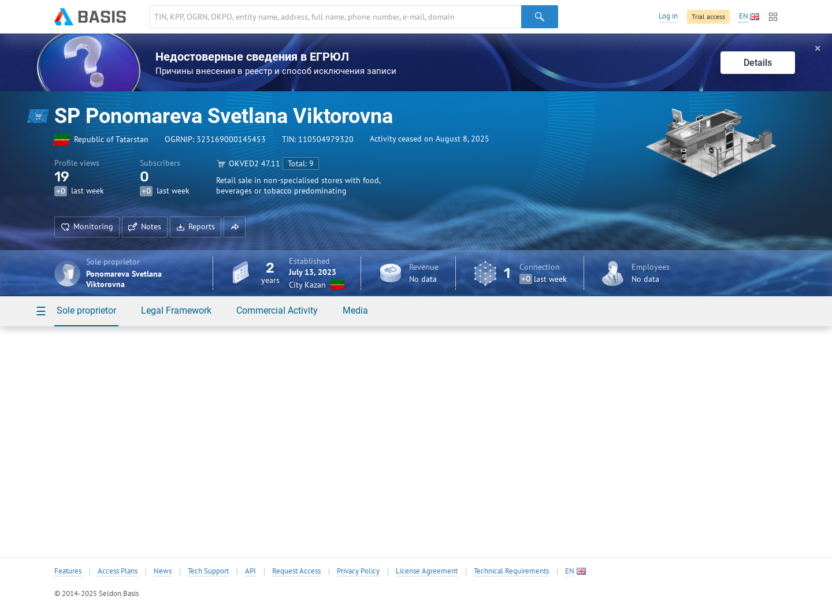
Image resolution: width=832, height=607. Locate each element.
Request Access (296, 571)
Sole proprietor (86, 310)
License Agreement (427, 571)
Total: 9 (301, 163)
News (163, 571)
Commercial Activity (277, 310)
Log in (668, 16)
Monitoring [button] (87, 226)
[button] (235, 227)
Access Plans (118, 571)
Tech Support (208, 571)
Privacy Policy (358, 571)
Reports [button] (195, 226)
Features (67, 571)
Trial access (708, 16)
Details (758, 62)
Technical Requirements (511, 571)
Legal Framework (176, 310)
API (250, 571)
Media (355, 310)
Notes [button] (144, 226)
